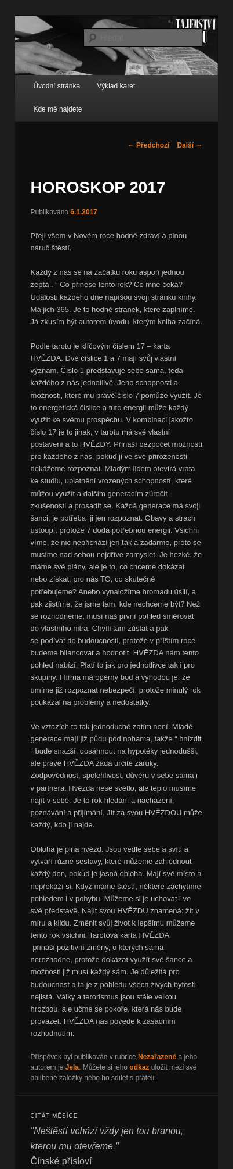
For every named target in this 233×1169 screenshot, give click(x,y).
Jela (72, 1067)
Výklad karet (116, 86)
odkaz (139, 1067)
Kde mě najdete (57, 109)
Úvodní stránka (56, 86)
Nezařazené (157, 1057)
